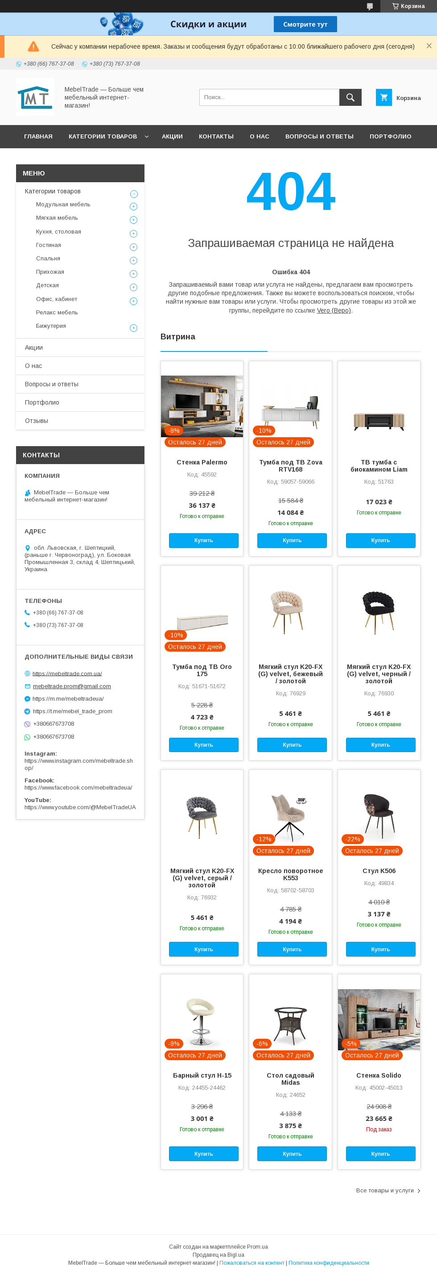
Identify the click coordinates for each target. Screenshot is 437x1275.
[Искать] (350, 97)
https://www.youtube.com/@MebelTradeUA (80, 807)
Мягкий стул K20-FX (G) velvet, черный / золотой (379, 674)
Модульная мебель (63, 204)
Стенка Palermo (202, 462)
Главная (38, 136)
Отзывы (38, 159)
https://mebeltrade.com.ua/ (67, 673)
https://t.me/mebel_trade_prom (72, 711)
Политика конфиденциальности (329, 1263)
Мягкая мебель (57, 217)
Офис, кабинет (56, 299)
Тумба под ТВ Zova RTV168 (290, 466)
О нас (259, 136)
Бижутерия (51, 325)
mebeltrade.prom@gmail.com (72, 686)
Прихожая (50, 271)
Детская (47, 285)
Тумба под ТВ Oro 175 (202, 670)
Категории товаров (103, 136)
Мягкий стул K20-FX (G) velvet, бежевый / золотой (290, 674)
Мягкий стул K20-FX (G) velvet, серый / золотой (202, 878)
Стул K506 (379, 870)
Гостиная (48, 245)
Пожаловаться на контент (251, 1263)
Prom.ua (257, 1247)
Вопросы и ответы (319, 136)
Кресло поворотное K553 (290, 874)
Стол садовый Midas (290, 1079)
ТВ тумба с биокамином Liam (379, 466)
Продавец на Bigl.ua (218, 1255)
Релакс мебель (57, 312)
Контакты (216, 136)
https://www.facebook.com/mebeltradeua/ (78, 787)
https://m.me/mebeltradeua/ (68, 698)
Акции (172, 136)
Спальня (48, 258)
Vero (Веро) (334, 310)
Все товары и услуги (385, 1190)
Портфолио (391, 136)
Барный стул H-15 (202, 1075)
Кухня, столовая (58, 231)
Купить (203, 540)
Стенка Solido (378, 1075)
